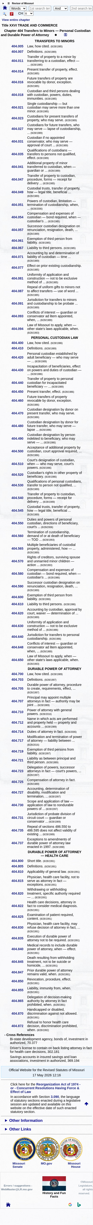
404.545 (19, 510)
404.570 (19, 561)
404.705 (19, 688)
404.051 (19, 205)
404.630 (19, 626)
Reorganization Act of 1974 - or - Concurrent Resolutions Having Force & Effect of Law (45, 1088)
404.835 (19, 938)
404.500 (19, 451)
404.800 (19, 861)
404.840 (19, 949)
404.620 (19, 613)
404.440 (19, 383)
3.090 (55, 1097)
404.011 (19, 61)
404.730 (19, 805)
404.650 (19, 660)
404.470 (19, 413)
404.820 (19, 893)
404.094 (19, 329)
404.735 (19, 830)
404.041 (19, 167)
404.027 (19, 129)
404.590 (19, 586)
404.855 (19, 990)
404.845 (19, 962)
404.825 (19, 917)
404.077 (19, 267)
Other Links (20, 1129)
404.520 (19, 474)
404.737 (19, 843)
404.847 (19, 972)
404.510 (19, 464)
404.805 (19, 866)
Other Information (26, 1120)
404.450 (19, 391)
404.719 (19, 751)
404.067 (19, 248)
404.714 (19, 731)
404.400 (19, 343)
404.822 (19, 906)
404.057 (19, 230)
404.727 (19, 792)
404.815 (19, 881)
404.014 (19, 71)
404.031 (19, 141)
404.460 (19, 400)
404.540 (19, 498)
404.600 (19, 597)
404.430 (19, 370)
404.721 (19, 760)
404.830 (19, 927)
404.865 (19, 1001)
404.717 (19, 740)
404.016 (19, 82)
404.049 (19, 192)
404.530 (19, 485)
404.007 (19, 51)
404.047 (19, 179)
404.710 (19, 712)
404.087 (19, 291)
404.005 (19, 46)
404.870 (19, 1013)
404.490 (19, 438)
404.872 (19, 1026)
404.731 (19, 818)
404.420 (19, 357)
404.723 (19, 771)
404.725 (19, 782)
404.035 (19, 154)
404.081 (19, 278)
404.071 (19, 257)
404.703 (19, 679)
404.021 (19, 107)
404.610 (19, 604)
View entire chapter (16, 20)
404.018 (19, 95)
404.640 (19, 637)
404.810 (19, 871)
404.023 (19, 118)
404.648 (19, 647)
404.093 (19, 316)
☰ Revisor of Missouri (19, 3)
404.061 (19, 240)
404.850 (19, 981)
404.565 (19, 548)
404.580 (19, 573)
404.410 (19, 348)
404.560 (19, 536)
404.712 (19, 722)
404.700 (19, 674)
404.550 (19, 523)
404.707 (19, 701)
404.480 (19, 426)
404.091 (19, 303)
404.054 (19, 217)
